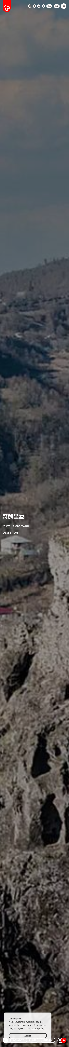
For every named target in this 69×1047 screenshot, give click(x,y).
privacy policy (37, 1028)
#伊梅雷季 (7, 533)
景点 (6, 525)
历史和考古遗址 (21, 525)
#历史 (16, 533)
